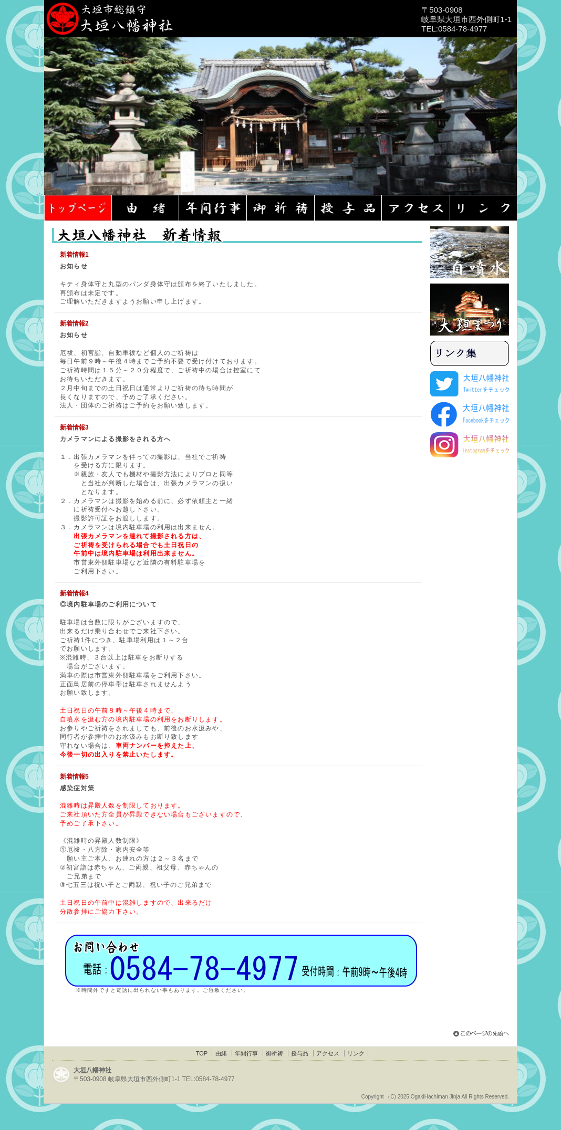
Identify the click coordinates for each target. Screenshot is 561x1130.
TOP (201, 1053)
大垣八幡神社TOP (78, 208)
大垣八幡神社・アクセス (417, 208)
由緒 (221, 1053)
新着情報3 (74, 427)
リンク (356, 1053)
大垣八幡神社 (92, 1070)
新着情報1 (74, 254)
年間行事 (246, 1053)
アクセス (327, 1053)
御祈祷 (274, 1053)
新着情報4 (74, 593)
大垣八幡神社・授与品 (349, 208)
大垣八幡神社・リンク (484, 208)
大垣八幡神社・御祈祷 (281, 208)
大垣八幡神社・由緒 (146, 208)
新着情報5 (74, 776)
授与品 (299, 1053)
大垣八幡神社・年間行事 (213, 208)
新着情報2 (74, 323)
